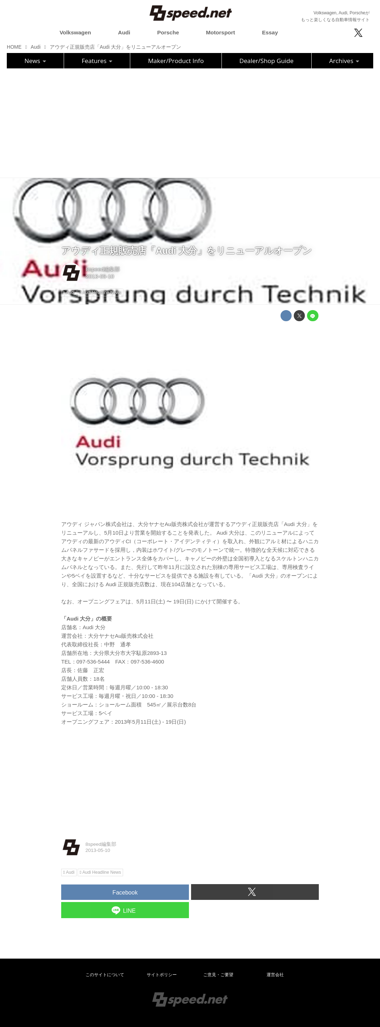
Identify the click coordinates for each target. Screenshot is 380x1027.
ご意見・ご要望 (218, 974)
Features (97, 61)
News (35, 61)
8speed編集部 (103, 269)
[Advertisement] (190, 122)
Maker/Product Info (176, 61)
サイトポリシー (162, 974)
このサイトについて (105, 974)
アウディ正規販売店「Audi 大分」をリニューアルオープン (186, 251)
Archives (344, 61)
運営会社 (275, 974)
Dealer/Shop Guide (266, 61)
